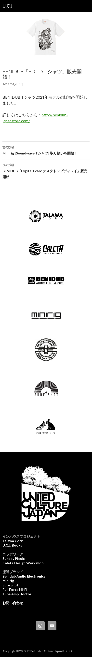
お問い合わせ (12, 603)
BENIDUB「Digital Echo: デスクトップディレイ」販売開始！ (46, 170)
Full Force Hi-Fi (14, 589)
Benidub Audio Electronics (23, 576)
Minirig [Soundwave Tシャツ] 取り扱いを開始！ (46, 149)
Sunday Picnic (13, 558)
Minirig (8, 581)
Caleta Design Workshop (22, 563)
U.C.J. (7, 6)
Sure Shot (10, 585)
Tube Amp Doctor (16, 594)
